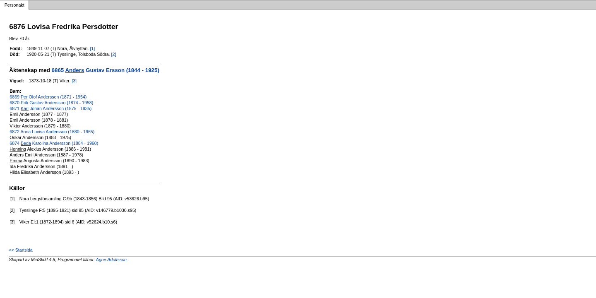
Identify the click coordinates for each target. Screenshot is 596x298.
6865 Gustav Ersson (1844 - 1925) (105, 70)
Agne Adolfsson (111, 259)
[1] (92, 48)
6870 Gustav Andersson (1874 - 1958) (51, 102)
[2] (113, 54)
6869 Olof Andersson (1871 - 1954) (48, 96)
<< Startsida (20, 250)
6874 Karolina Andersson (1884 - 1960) (54, 143)
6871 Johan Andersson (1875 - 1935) (50, 108)
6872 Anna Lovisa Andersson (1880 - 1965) (52, 131)
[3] (74, 80)
